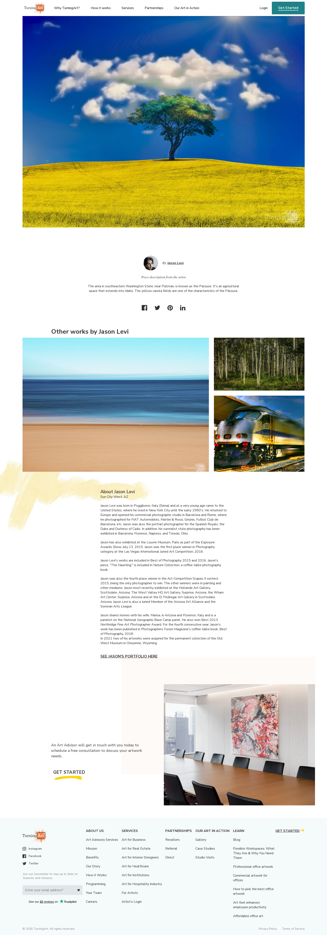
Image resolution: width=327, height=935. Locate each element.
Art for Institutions (135, 875)
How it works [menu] (101, 8)
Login (264, 8)
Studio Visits (204, 857)
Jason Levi (175, 263)
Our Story (93, 866)
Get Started (288, 7)
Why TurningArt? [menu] (67, 8)
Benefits (92, 857)
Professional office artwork (253, 866)
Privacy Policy (268, 929)
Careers (91, 901)
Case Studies (205, 848)
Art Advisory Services (102, 839)
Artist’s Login (132, 901)
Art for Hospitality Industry (142, 884)
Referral (171, 848)
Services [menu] (127, 8)
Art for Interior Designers (140, 857)
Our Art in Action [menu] (186, 8)
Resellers (172, 839)
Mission (91, 848)
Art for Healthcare (135, 866)
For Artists (130, 893)
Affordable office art (248, 916)
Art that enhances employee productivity (249, 904)
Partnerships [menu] (154, 8)
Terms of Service (293, 929)
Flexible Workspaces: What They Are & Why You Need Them (254, 853)
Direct (169, 857)
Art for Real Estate (136, 848)
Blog (236, 839)
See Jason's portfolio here (128, 656)
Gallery (200, 839)
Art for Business (134, 839)
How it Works (96, 875)
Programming (95, 884)
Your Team (94, 893)
